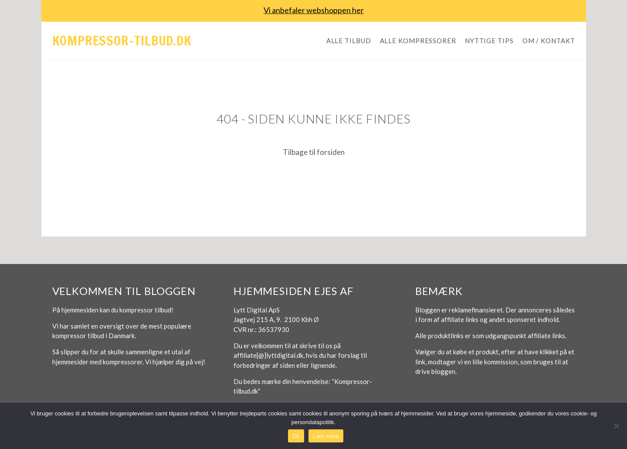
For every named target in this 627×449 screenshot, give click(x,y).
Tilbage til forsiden (314, 152)
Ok (296, 436)
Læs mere (326, 436)
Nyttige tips (489, 41)
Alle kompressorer (418, 41)
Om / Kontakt (548, 41)
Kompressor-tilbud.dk (122, 40)
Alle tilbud (348, 41)
